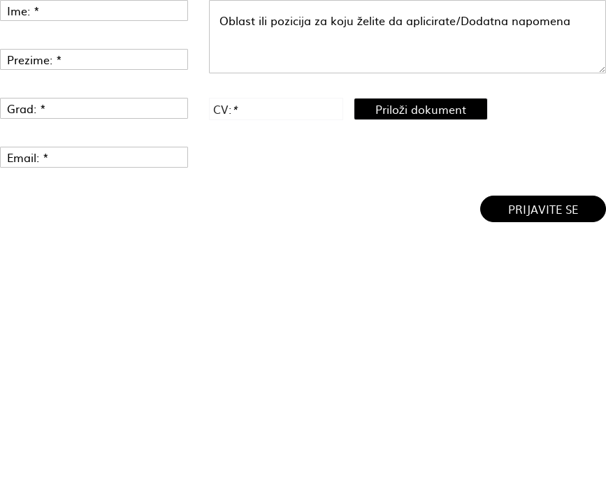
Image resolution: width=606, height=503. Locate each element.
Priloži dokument (420, 109)
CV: (225, 109)
